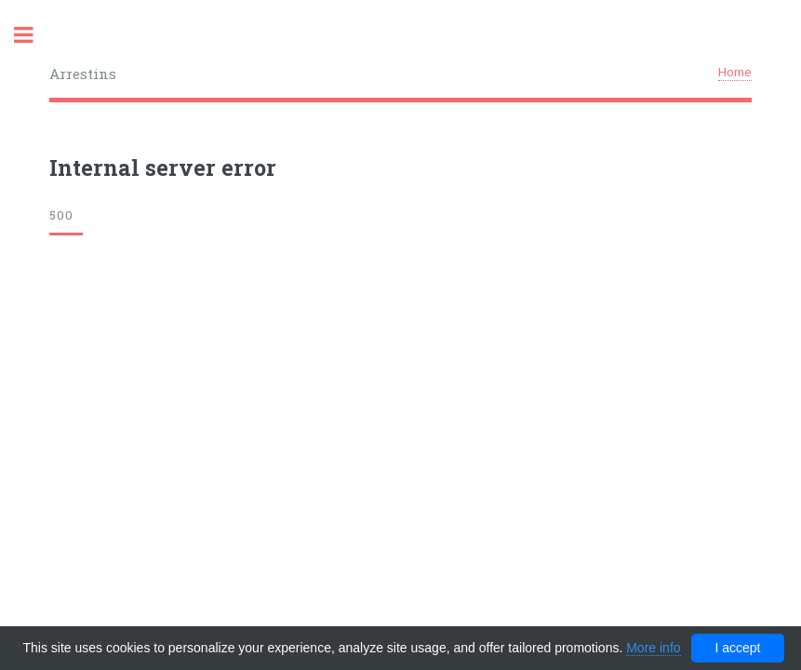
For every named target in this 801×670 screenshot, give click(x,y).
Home (735, 71)
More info (653, 647)
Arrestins (82, 73)
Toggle (33, 35)
